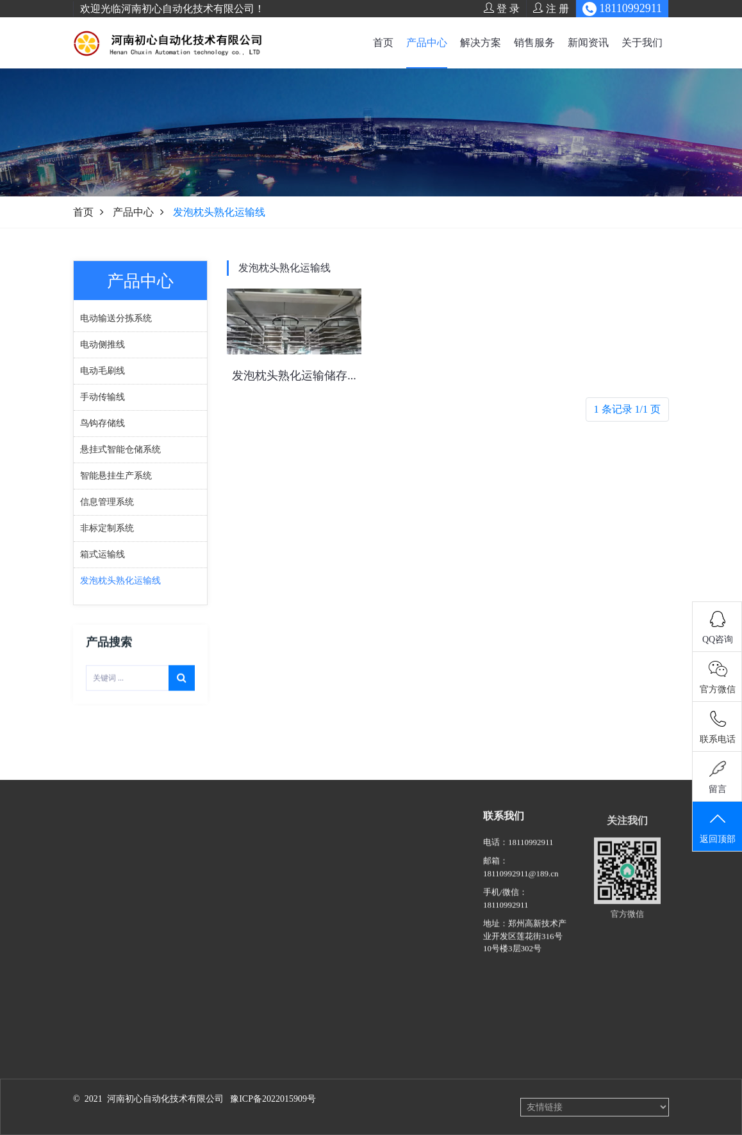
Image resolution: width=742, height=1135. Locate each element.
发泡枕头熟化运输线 (284, 267)
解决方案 (480, 42)
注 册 (551, 8)
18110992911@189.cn (521, 885)
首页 (383, 42)
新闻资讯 (588, 42)
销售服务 (534, 42)
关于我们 (642, 42)
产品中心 (426, 42)
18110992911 (531, 854)
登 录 (502, 8)
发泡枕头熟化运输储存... (294, 375)
